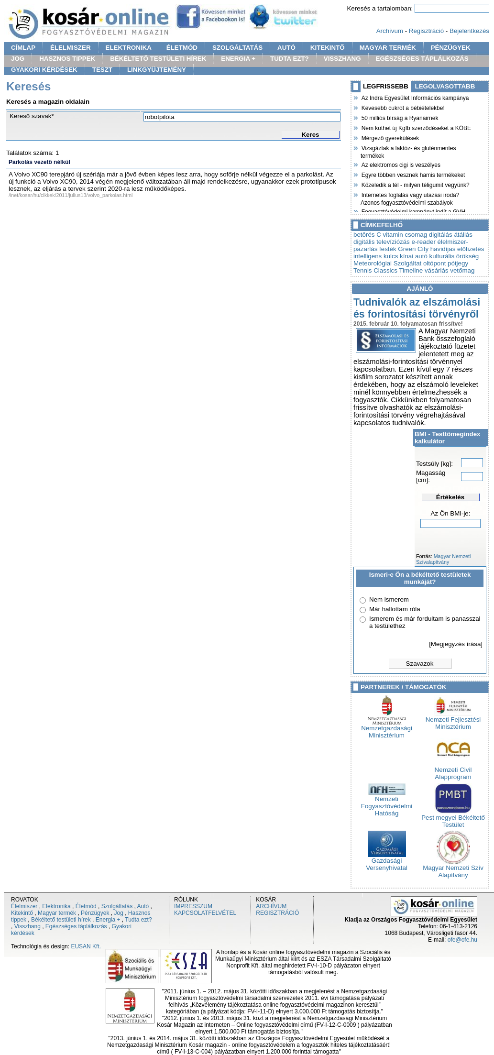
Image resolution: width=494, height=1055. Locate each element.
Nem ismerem (389, 599)
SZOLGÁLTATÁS (237, 47)
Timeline (411, 270)
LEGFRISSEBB (385, 86)
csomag (416, 234)
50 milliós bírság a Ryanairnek (399, 117)
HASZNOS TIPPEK (67, 58)
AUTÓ (286, 47)
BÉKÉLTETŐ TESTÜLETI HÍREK (158, 58)
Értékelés (450, 497)
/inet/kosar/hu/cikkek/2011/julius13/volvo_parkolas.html (70, 195)
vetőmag (462, 270)
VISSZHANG (342, 58)
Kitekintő (22, 913)
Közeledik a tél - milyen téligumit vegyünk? (415, 184)
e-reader (424, 241)
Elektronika (56, 906)
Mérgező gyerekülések (390, 137)
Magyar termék (57, 913)
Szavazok (420, 663)
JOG (17, 58)
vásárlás (437, 270)
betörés (363, 234)
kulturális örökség (454, 256)
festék (387, 249)
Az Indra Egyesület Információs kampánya (415, 97)
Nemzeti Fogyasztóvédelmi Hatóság (386, 803)
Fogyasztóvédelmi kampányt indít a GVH (413, 211)
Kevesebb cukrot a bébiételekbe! (403, 107)
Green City (413, 249)
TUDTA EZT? (289, 58)
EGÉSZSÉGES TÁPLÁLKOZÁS (422, 58)
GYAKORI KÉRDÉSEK (44, 69)
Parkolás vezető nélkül (39, 162)
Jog (118, 913)
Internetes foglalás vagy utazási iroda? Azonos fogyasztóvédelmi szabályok (410, 197)
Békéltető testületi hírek (61, 919)
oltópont (434, 263)
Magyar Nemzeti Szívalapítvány (443, 559)
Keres (310, 134)
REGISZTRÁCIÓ (277, 913)
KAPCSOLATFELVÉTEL (205, 913)
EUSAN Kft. (86, 946)
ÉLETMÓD (182, 47)
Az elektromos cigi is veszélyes (400, 164)
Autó (143, 906)
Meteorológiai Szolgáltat (387, 263)
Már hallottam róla (394, 609)
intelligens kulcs (375, 256)
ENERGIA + (238, 58)
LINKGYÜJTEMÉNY (156, 69)
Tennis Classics (375, 270)
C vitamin (389, 234)
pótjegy (458, 263)
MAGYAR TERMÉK (388, 47)
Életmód (86, 906)
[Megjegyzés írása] (456, 644)
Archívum (389, 30)
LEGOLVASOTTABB (445, 86)
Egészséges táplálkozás (76, 926)
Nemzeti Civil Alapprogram (453, 770)
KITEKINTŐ (327, 47)
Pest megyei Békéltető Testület (453, 818)
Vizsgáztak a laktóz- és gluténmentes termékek (408, 151)
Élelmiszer (24, 906)
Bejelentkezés (469, 30)
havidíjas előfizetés (457, 249)
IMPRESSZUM (193, 906)
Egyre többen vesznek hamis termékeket (413, 174)
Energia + (108, 919)
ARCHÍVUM (271, 906)
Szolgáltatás (116, 906)
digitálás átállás (450, 234)
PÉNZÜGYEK (451, 47)
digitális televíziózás (381, 241)
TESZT (102, 69)
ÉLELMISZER (70, 47)
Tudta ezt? (138, 919)
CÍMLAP (23, 47)
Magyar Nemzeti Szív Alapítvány (453, 868)
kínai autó (414, 256)
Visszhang (27, 926)
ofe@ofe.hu (462, 939)
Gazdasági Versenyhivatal (386, 861)
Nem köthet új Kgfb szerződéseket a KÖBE (416, 127)
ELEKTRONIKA (129, 47)
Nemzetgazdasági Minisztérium (386, 729)
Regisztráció (426, 30)
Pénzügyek (95, 913)
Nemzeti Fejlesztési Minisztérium (453, 720)
